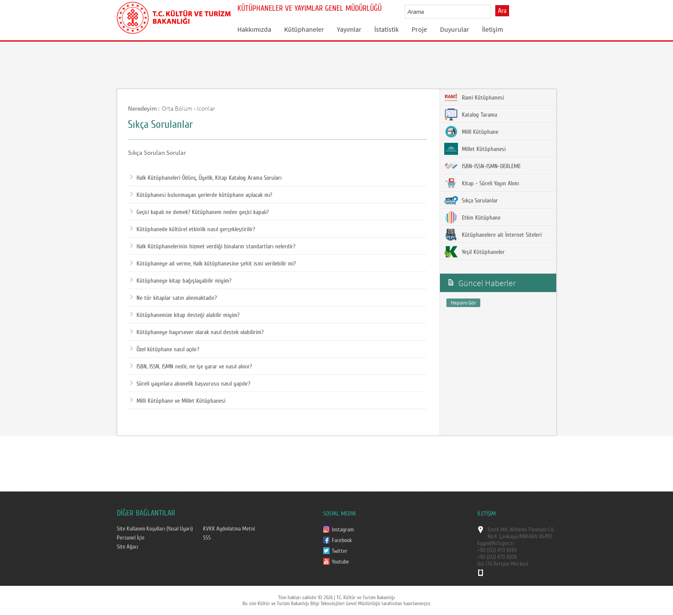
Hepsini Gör (463, 302)
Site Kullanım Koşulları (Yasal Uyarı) (155, 528)
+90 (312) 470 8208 (497, 557)
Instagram (343, 529)
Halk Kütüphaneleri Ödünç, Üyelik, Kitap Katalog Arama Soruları (206, 178)
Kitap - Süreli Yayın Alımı (481, 183)
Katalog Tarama (470, 115)
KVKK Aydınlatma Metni (229, 528)
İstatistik (386, 29)
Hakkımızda (254, 29)
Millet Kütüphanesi (475, 149)
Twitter (340, 551)
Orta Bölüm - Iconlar (188, 108)
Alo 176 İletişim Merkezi (502, 564)
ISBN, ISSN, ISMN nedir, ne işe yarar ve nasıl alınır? (191, 366)
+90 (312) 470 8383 (497, 550)
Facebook (342, 540)
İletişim (492, 29)
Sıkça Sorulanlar (471, 200)
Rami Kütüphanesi (474, 97)
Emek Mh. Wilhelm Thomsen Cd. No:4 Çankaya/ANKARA (521, 533)
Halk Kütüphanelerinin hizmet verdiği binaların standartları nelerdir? (212, 246)
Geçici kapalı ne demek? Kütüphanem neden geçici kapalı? (199, 212)
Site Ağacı (127, 546)
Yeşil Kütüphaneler (474, 252)
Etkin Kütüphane (472, 217)
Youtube (340, 561)
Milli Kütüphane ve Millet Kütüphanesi (177, 401)
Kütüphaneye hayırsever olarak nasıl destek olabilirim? (197, 332)
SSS (207, 537)
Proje (419, 29)
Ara (502, 11)
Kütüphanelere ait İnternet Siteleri (493, 235)
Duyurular (454, 29)
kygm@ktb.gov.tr (496, 543)
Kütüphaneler (304, 29)
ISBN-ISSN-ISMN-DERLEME (482, 166)
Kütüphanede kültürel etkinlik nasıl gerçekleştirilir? (192, 229)
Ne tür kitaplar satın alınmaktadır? (173, 298)
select (493, 11)
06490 (545, 536)
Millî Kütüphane (471, 132)
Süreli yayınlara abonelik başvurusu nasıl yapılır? (190, 383)
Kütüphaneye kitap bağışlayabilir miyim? (180, 280)
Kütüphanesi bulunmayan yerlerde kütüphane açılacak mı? (201, 195)
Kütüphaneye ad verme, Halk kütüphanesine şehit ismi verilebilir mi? (213, 263)
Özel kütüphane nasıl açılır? (164, 349)
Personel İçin (130, 537)
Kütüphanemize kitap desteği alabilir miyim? (184, 315)
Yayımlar (349, 29)
